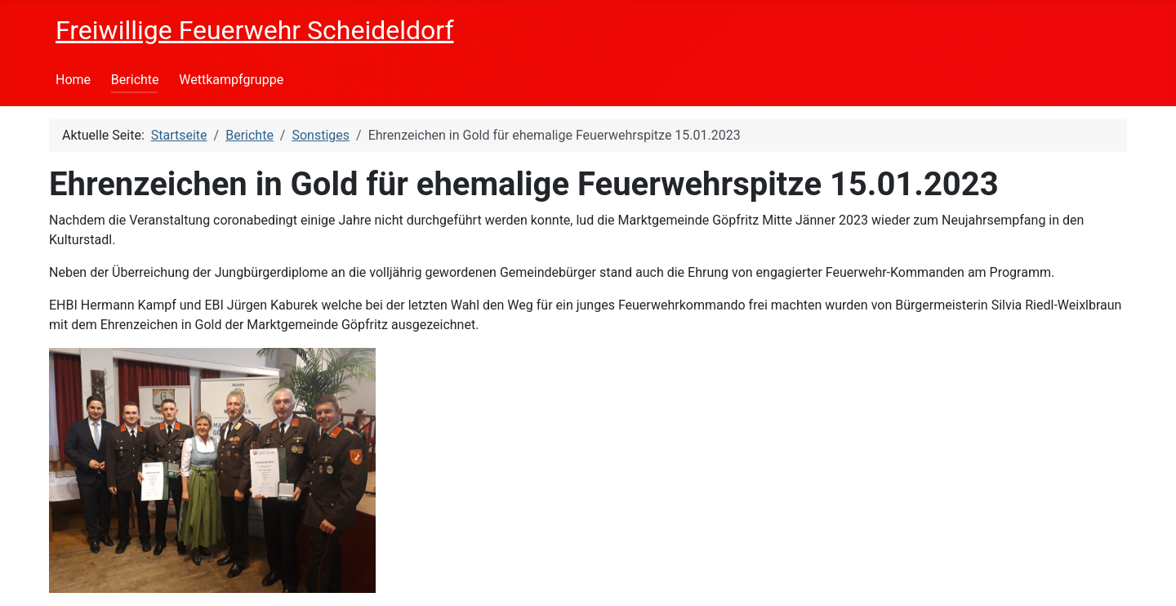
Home (73, 79)
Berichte (135, 79)
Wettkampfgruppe (231, 79)
